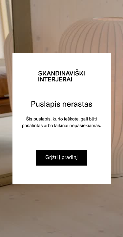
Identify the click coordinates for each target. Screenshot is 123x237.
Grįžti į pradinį (61, 157)
